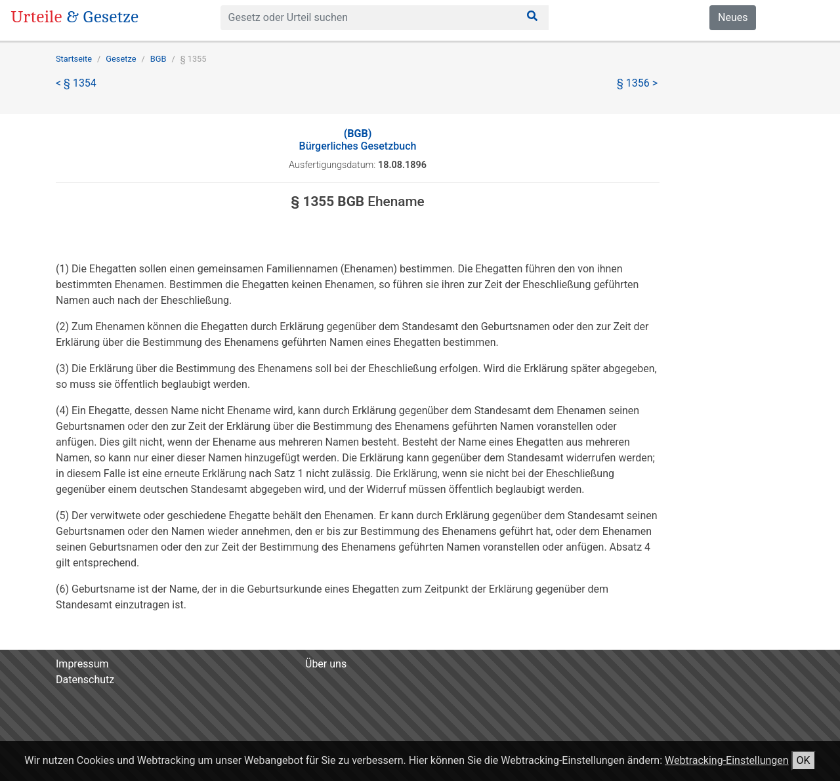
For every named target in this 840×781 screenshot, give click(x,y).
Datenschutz (85, 679)
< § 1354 (76, 83)
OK (803, 760)
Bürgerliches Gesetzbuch (358, 139)
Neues (732, 17)
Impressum (82, 664)
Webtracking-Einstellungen (727, 760)
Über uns (325, 664)
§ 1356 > (637, 83)
